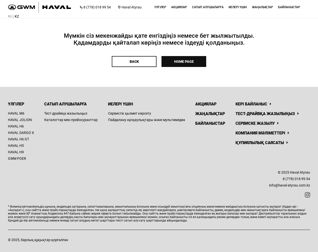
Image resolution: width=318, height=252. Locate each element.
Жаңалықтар (210, 113)
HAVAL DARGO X (21, 133)
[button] (160, 7)
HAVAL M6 (16, 113)
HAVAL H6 (16, 126)
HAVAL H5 (16, 146)
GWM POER (17, 158)
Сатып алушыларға (65, 104)
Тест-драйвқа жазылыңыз (65, 113)
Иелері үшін (120, 104)
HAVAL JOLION (20, 120)
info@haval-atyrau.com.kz (289, 185)
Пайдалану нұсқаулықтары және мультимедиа (146, 120)
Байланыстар (210, 123)
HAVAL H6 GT (18, 139)
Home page (184, 61)
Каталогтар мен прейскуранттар (71, 120)
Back (134, 61)
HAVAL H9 (16, 152)
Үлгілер (16, 104)
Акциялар (205, 104)
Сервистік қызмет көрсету (129, 113)
